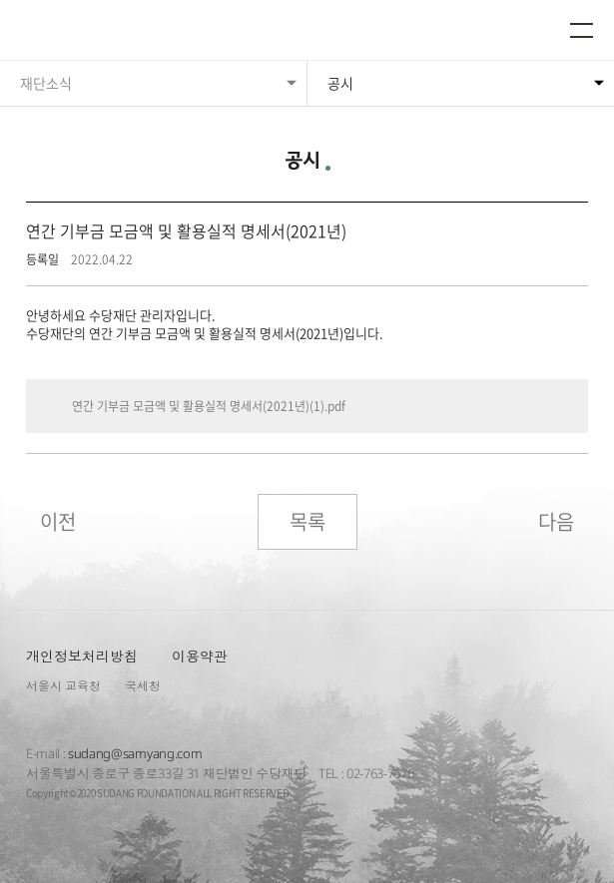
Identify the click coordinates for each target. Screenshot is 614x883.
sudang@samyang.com (135, 753)
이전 (58, 521)
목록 (307, 521)
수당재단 (78, 32)
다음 (556, 521)
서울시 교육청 (63, 685)
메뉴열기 (581, 30)
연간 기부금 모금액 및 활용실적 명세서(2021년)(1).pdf (208, 406)
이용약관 (200, 656)
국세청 (143, 685)
